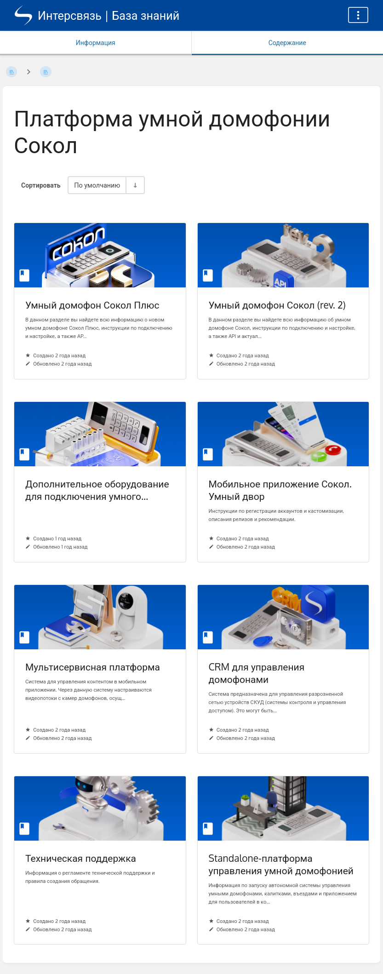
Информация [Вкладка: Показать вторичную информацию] (95, 42)
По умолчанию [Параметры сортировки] (97, 185)
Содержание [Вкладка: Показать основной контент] (287, 42)
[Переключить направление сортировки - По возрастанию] (135, 185)
